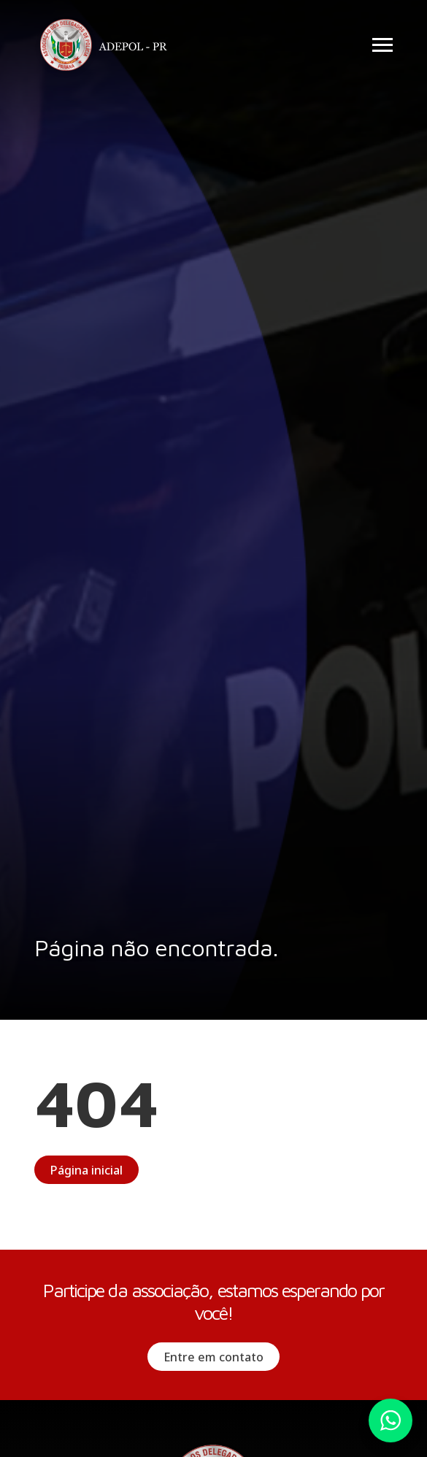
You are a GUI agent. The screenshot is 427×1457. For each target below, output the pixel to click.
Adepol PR (107, 47)
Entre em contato (213, 1357)
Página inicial (86, 1170)
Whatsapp (390, 1420)
